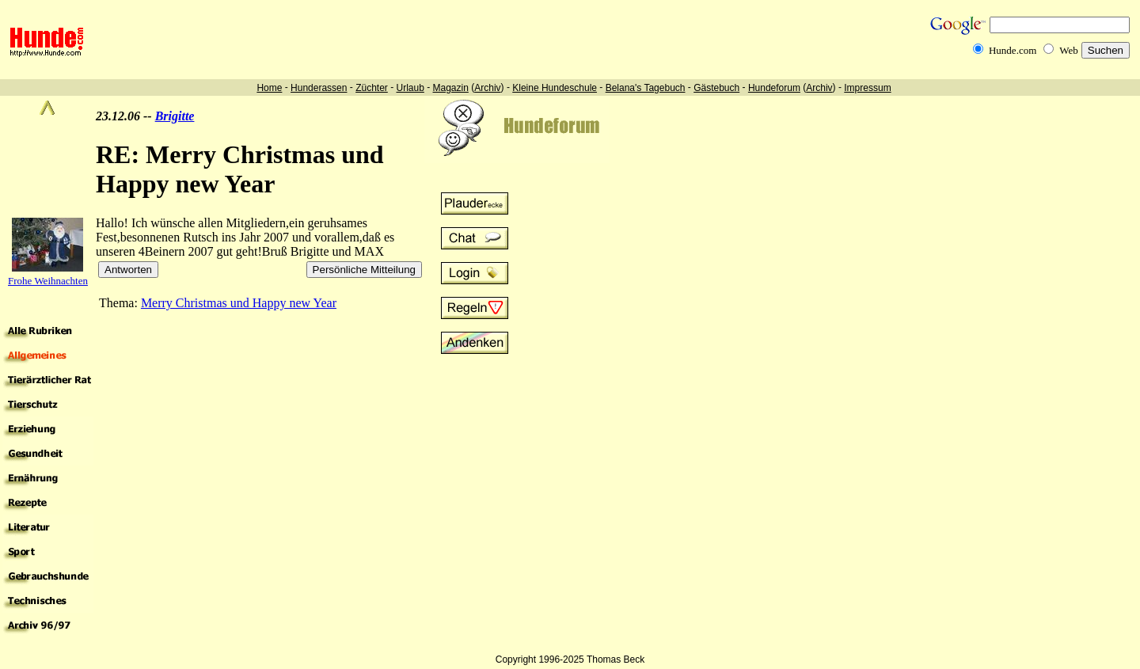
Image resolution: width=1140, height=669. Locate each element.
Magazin (451, 87)
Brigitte (175, 116)
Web (1068, 50)
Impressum (867, 87)
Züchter (371, 87)
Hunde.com (1012, 50)
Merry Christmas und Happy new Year (238, 303)
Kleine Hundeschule (554, 87)
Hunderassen (319, 87)
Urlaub (410, 87)
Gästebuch (716, 87)
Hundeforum (774, 87)
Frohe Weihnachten (48, 281)
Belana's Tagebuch (646, 87)
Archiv (487, 87)
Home (269, 87)
